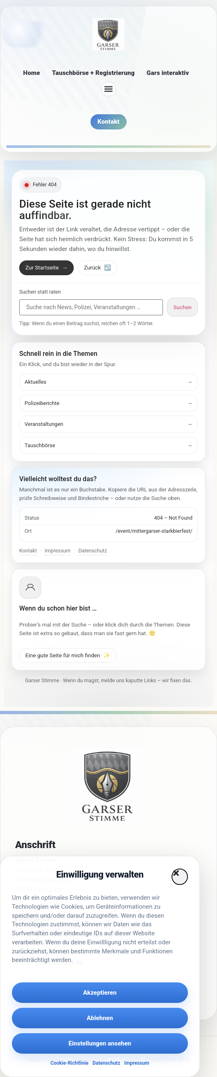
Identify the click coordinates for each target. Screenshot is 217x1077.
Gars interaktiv (168, 73)
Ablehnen (100, 1018)
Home (31, 73)
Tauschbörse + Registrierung (93, 73)
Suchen (182, 307)
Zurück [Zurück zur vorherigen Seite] (97, 267)
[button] (180, 877)
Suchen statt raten (40, 292)
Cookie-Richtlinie (69, 1063)
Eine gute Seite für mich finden (67, 655)
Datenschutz (106, 1063)
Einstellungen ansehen (99, 1043)
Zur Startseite (46, 267)
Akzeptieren (100, 992)
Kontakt (28, 551)
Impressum (136, 1063)
